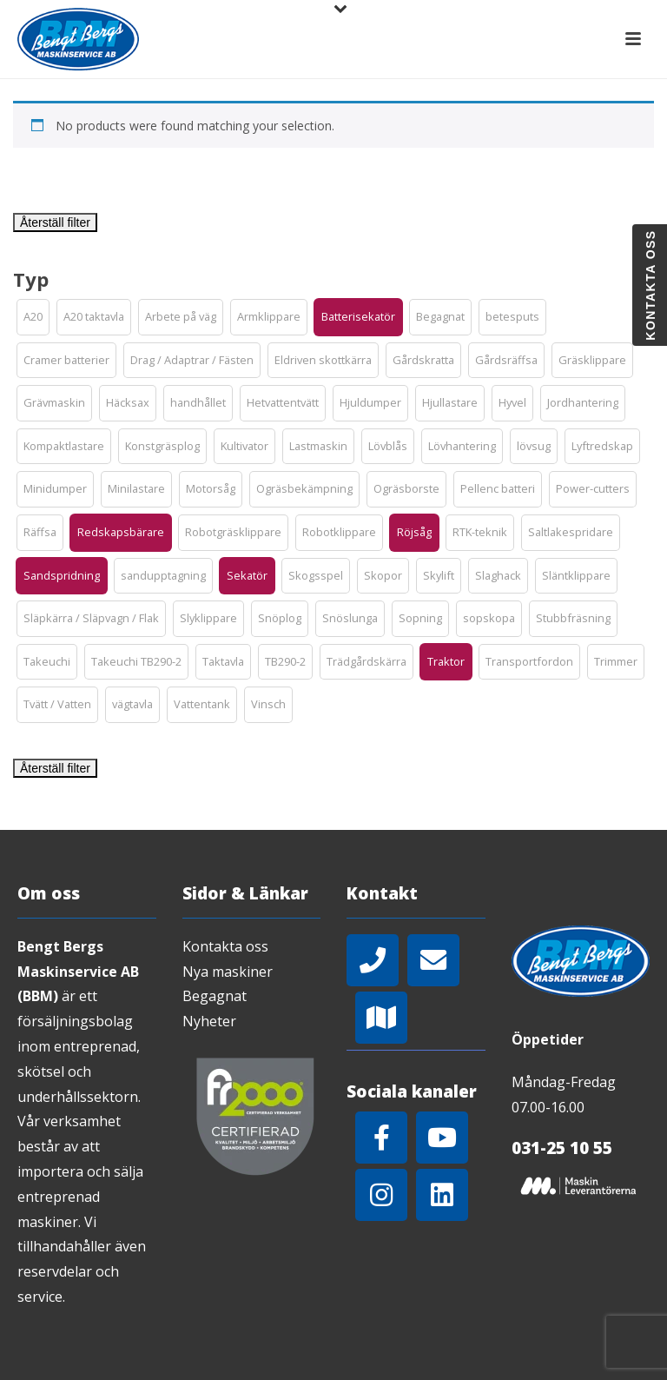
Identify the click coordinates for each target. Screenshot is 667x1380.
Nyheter (209, 1021)
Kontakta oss (225, 946)
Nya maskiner (227, 971)
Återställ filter (55, 222)
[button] (33, 317)
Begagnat (214, 995)
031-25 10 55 (562, 1148)
